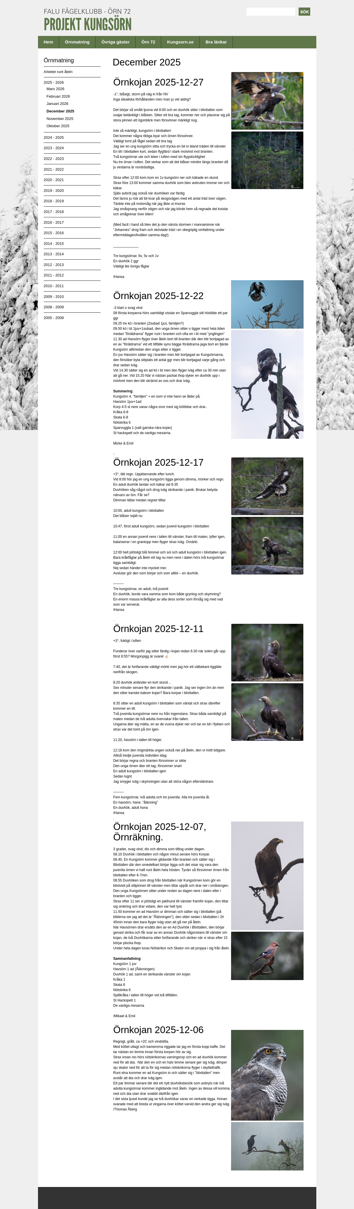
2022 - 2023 (54, 158)
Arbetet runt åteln (58, 72)
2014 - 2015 (54, 243)
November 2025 (60, 118)
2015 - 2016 (54, 233)
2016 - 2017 (54, 222)
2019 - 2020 (54, 190)
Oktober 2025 (58, 126)
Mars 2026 (55, 89)
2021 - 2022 (54, 169)
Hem (48, 41)
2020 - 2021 (54, 180)
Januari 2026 (57, 103)
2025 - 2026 (54, 82)
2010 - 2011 (54, 286)
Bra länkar (216, 41)
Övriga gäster (115, 41)
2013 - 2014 (54, 254)
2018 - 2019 (54, 201)
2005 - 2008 (54, 318)
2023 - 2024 (54, 148)
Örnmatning (77, 41)
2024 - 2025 (54, 137)
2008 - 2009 (54, 307)
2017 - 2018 (54, 212)
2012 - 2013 (54, 265)
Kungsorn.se (180, 41)
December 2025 (60, 111)
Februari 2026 (58, 96)
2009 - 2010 (54, 296)
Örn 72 (148, 41)
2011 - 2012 (54, 275)
